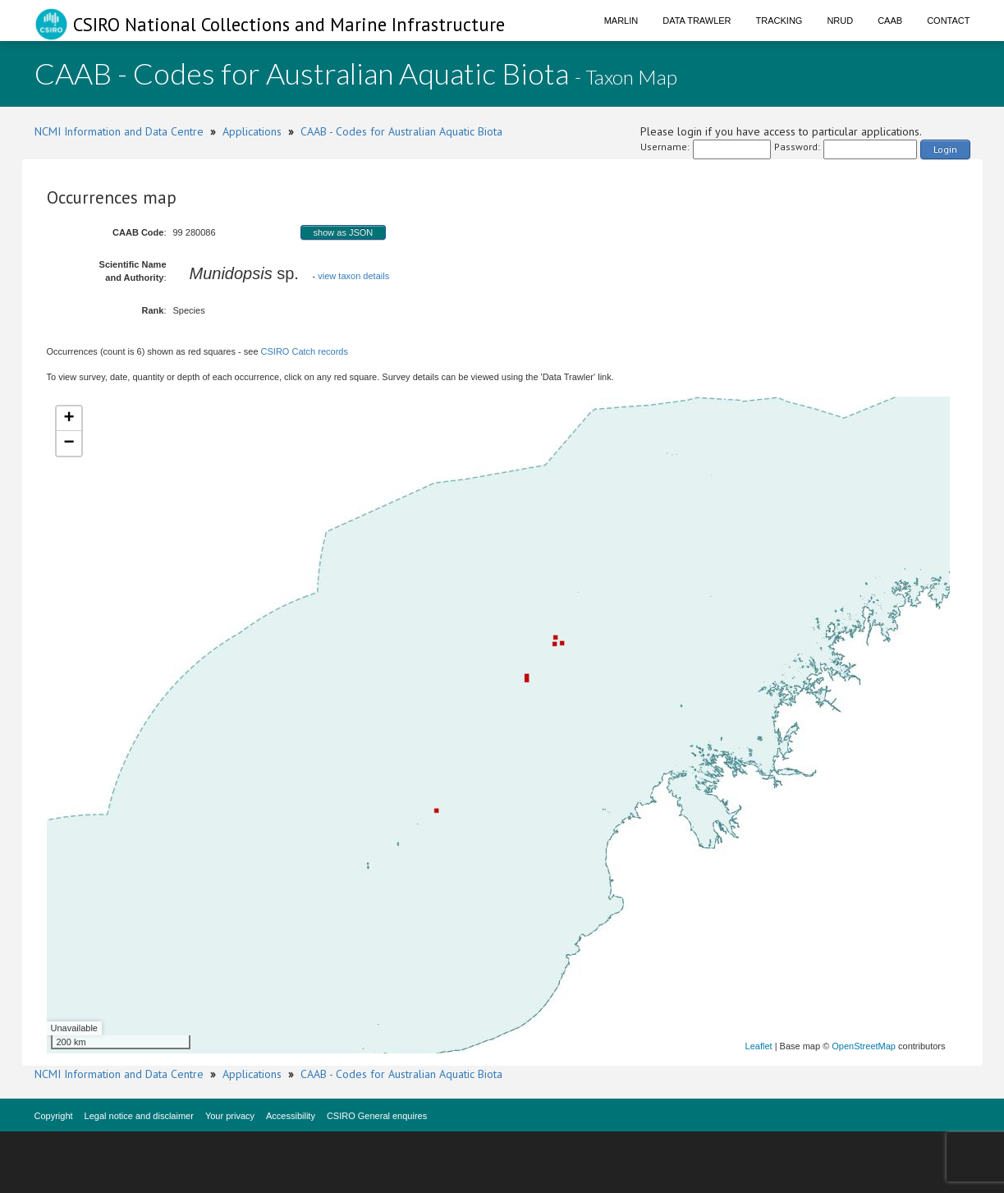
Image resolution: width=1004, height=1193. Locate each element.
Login (945, 149)
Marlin (621, 20)
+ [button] (68, 418)
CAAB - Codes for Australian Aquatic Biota (401, 131)
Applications (252, 131)
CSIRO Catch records (304, 351)
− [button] (68, 443)
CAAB (890, 20)
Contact (948, 20)
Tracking (779, 20)
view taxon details (353, 276)
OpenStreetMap (864, 1046)
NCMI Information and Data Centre (119, 131)
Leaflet (758, 1046)
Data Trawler (696, 20)
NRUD (840, 20)
